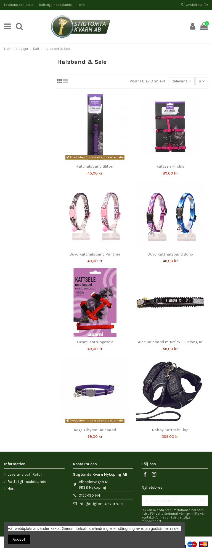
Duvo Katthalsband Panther (94, 254)
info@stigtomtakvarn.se (101, 503)
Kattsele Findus (170, 166)
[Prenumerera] (202, 501)
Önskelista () (194, 5)
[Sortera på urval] (181, 81)
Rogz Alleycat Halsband (95, 430)
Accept (19, 539)
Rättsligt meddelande (56, 5)
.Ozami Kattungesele (94, 342)
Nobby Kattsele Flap (170, 430)
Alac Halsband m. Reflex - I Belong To (170, 342)
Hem (81, 5)
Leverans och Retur (19, 5)
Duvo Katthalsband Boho (170, 254)
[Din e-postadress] (169, 501)
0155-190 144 (89, 495)
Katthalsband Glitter (95, 166)
